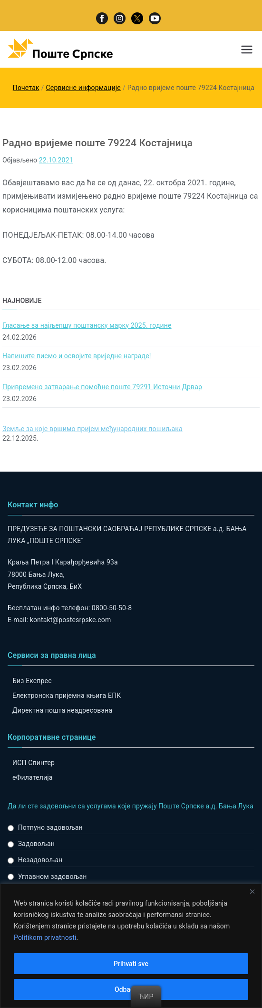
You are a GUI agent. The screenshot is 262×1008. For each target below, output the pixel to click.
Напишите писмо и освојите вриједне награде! (76, 356)
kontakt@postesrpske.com (70, 620)
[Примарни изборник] (246, 49)
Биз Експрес (32, 681)
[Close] (252, 891)
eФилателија (32, 777)
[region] (131, 946)
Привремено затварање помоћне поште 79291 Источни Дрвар (102, 387)
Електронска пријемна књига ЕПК (66, 695)
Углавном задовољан (52, 876)
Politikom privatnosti (45, 938)
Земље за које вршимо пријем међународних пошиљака (92, 429)
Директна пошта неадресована (62, 710)
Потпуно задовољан (50, 827)
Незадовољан (40, 860)
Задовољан (36, 843)
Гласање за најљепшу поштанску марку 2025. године (87, 325)
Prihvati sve (131, 964)
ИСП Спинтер (33, 762)
